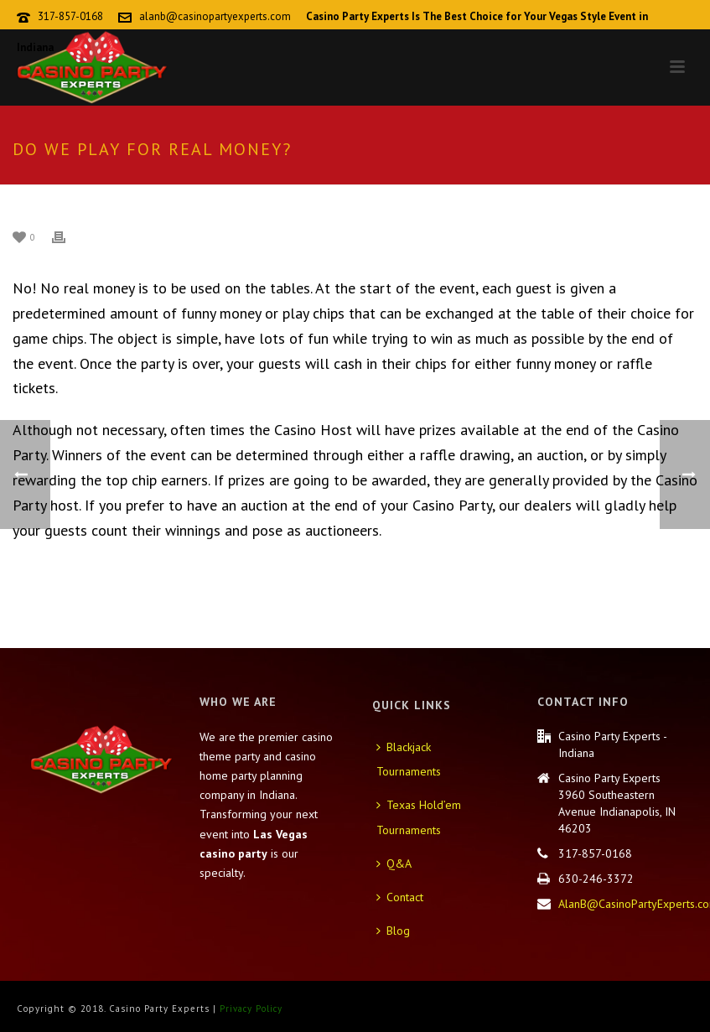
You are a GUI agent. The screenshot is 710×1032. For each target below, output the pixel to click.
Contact (399, 897)
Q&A (394, 863)
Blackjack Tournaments (408, 759)
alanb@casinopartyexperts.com (215, 16)
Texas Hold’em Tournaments (418, 817)
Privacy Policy (251, 1008)
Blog (393, 930)
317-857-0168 (70, 16)
